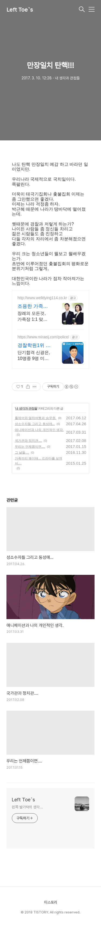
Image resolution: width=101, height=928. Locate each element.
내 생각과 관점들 (26, 408)
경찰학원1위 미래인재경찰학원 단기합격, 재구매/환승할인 (34, 346)
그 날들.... (22, 452)
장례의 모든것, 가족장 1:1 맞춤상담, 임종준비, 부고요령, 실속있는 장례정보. (34, 316)
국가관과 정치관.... (28, 441)
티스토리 (50, 902)
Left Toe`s (19, 9)
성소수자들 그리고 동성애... (35, 424)
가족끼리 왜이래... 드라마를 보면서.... (38, 461)
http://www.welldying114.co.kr (42, 298)
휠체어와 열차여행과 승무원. (35, 418)
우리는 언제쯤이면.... (30, 446)
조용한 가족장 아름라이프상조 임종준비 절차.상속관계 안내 (33, 306)
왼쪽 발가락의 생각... (27, 807)
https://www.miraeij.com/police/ (43, 337)
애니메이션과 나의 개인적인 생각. (39, 430)
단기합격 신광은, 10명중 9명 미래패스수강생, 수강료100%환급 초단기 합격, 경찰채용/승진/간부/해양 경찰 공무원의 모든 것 (34, 356)
